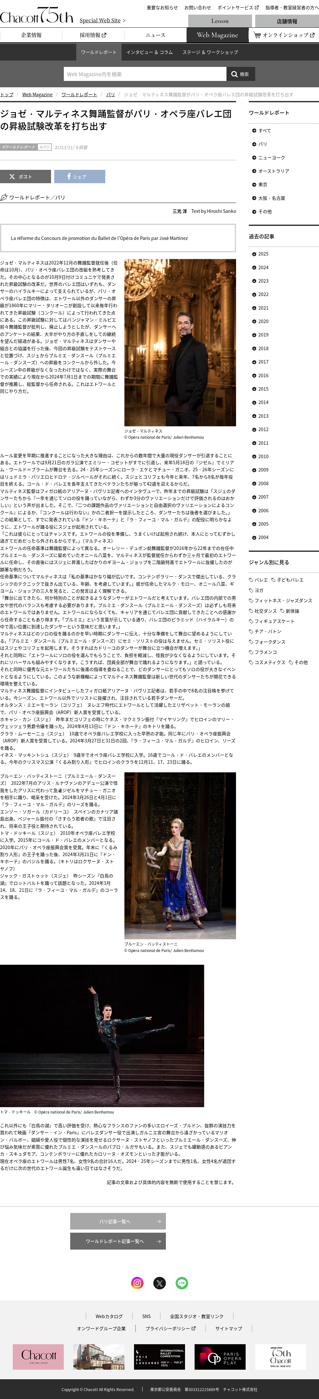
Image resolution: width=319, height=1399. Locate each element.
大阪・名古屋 (271, 198)
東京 (262, 184)
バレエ (261, 579)
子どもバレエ (290, 579)
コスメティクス (270, 662)
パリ (110, 94)
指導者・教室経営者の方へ (292, 7)
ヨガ (259, 590)
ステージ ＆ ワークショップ (210, 52)
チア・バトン (268, 631)
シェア (79, 176)
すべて (264, 130)
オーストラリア (273, 171)
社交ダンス (266, 611)
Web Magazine (37, 94)
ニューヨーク (271, 157)
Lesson (220, 21)
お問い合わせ (197, 7)
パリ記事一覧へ (114, 1221)
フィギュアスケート (275, 621)
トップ (6, 94)
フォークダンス (270, 641)
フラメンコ (266, 652)
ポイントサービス (235, 7)
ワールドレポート (99, 52)
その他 (265, 211)
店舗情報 (287, 21)
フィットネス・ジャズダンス (283, 600)
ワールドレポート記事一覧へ (115, 1241)
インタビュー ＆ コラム (149, 52)
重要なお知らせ (162, 7)
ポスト (25, 176)
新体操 (292, 611)
